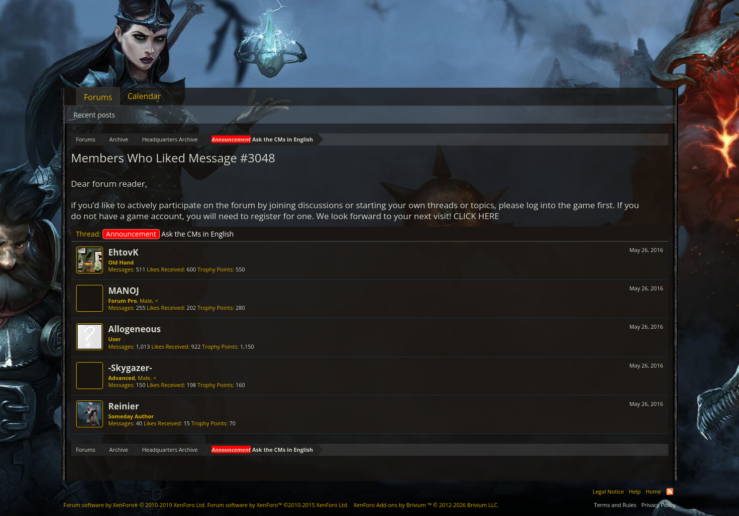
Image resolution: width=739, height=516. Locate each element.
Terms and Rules (615, 505)
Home (653, 491)
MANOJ (123, 290)
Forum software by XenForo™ (277, 505)
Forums (98, 97)
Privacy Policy (658, 505)
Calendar (144, 96)
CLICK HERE (476, 216)
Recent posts (94, 115)
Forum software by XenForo (135, 505)
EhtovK (123, 252)
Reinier (123, 406)
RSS (669, 491)
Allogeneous (134, 329)
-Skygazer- (130, 368)
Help (635, 491)
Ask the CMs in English (168, 234)
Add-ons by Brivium (426, 505)
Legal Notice (608, 491)
